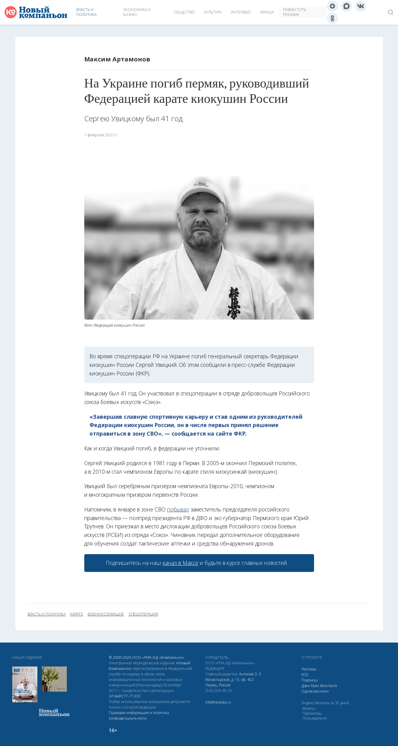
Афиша (267, 12)
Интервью (241, 12)
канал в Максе (180, 562)
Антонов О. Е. (250, 674)
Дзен (305, 685)
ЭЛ (124, 696)
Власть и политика (86, 12)
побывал (178, 509)
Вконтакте (328, 685)
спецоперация (143, 614)
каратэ (76, 614)
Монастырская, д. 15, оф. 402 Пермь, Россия (229, 682)
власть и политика (47, 614)
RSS (304, 674)
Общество (184, 12)
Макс (315, 685)
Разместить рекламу (294, 12)
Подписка (309, 680)
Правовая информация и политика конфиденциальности (139, 715)
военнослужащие (106, 614)
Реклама (308, 669)
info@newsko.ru (218, 702)
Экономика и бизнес (136, 12)
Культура (213, 12)
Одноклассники (315, 691)
